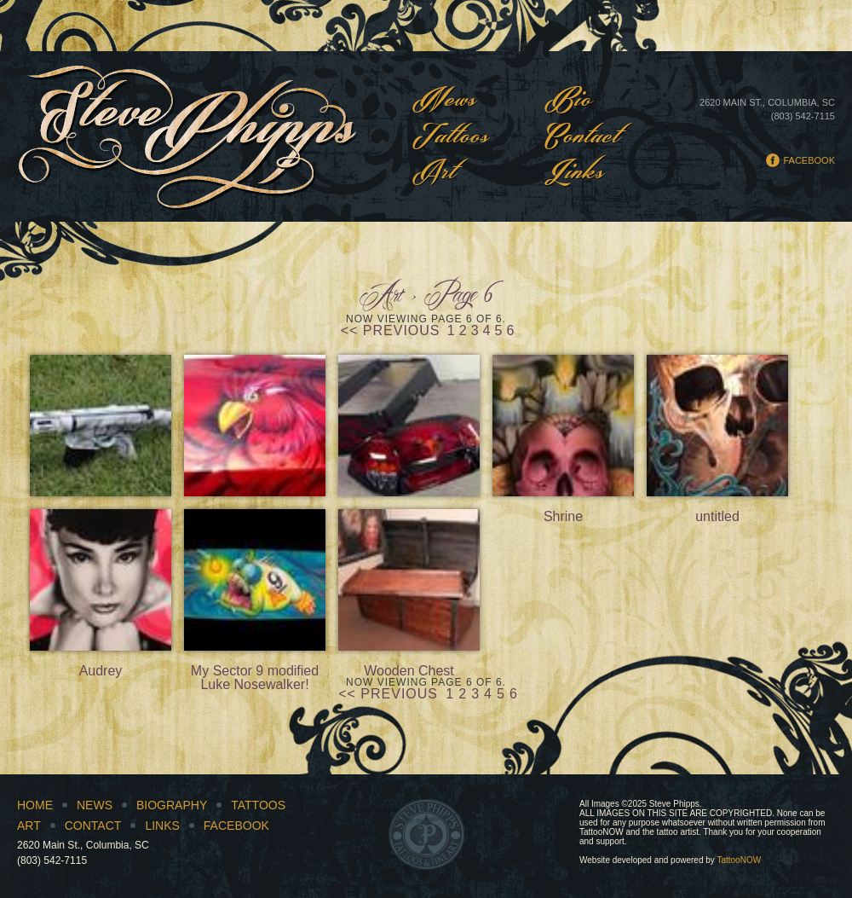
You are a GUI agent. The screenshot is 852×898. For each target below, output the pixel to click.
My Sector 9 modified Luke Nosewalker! (254, 580)
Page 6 (458, 297)
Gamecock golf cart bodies (409, 425)
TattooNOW (739, 860)
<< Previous (390, 330)
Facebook (809, 160)
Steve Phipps (188, 136)
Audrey (100, 580)
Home (35, 805)
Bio (568, 101)
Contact (582, 138)
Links (574, 174)
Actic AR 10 (100, 425)
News (444, 101)
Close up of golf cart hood (254, 425)
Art (435, 174)
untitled (717, 425)
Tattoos (451, 138)
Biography (171, 805)
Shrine (563, 425)
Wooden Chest (409, 580)
